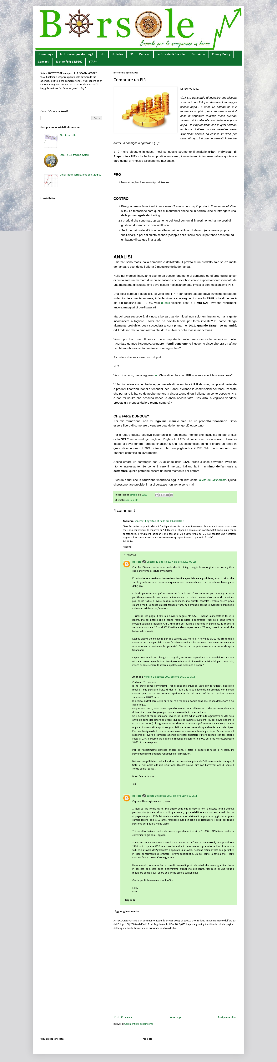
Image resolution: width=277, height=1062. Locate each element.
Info (102, 54)
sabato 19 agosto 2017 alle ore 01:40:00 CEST (172, 796)
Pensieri (144, 54)
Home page (45, 54)
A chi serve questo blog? (76, 54)
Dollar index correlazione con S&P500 (80, 174)
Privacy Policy (221, 54)
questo (165, 302)
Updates (117, 54)
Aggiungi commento (127, 911)
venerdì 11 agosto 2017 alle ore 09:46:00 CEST (160, 521)
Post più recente (123, 1017)
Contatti (43, 61)
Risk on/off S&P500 (69, 61)
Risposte (131, 554)
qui (156, 375)
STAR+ (93, 61)
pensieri (129, 500)
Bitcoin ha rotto (68, 135)
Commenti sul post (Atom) (138, 1024)
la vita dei (212, 479)
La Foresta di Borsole (171, 54)
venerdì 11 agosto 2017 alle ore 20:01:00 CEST (172, 562)
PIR (136, 500)
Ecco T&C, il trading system (74, 155)
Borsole (136, 562)
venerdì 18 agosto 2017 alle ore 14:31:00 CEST (169, 677)
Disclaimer (198, 54)
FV (131, 54)
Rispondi (127, 547)
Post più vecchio (227, 1017)
